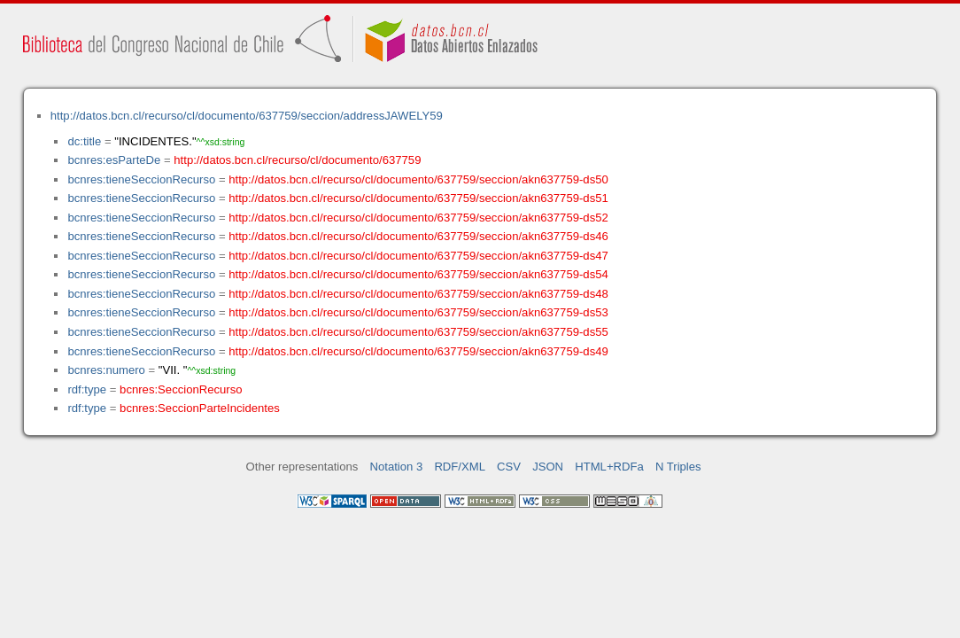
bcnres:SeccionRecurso (181, 389)
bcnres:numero (105, 370)
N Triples (678, 466)
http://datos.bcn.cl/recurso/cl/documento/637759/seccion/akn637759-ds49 (418, 351)
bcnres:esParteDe (113, 160)
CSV (509, 466)
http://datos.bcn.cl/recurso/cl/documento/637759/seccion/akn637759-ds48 (418, 293)
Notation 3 (396, 466)
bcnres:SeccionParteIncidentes (200, 408)
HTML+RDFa (609, 466)
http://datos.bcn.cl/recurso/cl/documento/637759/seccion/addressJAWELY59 (246, 115)
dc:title (84, 141)
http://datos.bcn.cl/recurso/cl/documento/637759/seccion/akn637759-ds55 (418, 331)
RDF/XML (459, 466)
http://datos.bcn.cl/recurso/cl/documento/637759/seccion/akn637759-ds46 (418, 236)
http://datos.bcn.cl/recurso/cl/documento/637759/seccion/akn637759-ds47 (418, 255)
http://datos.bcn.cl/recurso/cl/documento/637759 (297, 160)
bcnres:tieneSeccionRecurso (141, 179)
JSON (547, 466)
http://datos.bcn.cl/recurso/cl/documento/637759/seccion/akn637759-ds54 (418, 274)
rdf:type (86, 389)
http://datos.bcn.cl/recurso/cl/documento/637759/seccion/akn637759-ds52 (418, 217)
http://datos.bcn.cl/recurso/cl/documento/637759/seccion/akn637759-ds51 (418, 198)
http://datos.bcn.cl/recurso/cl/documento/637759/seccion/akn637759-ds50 (418, 179)
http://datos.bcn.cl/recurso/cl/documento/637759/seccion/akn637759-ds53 (418, 312)
